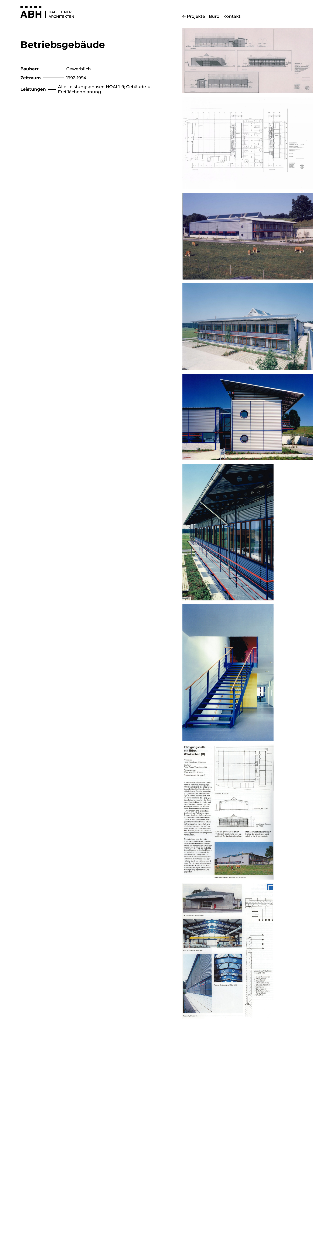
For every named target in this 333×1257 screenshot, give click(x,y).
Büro (214, 16)
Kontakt (231, 16)
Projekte (196, 16)
